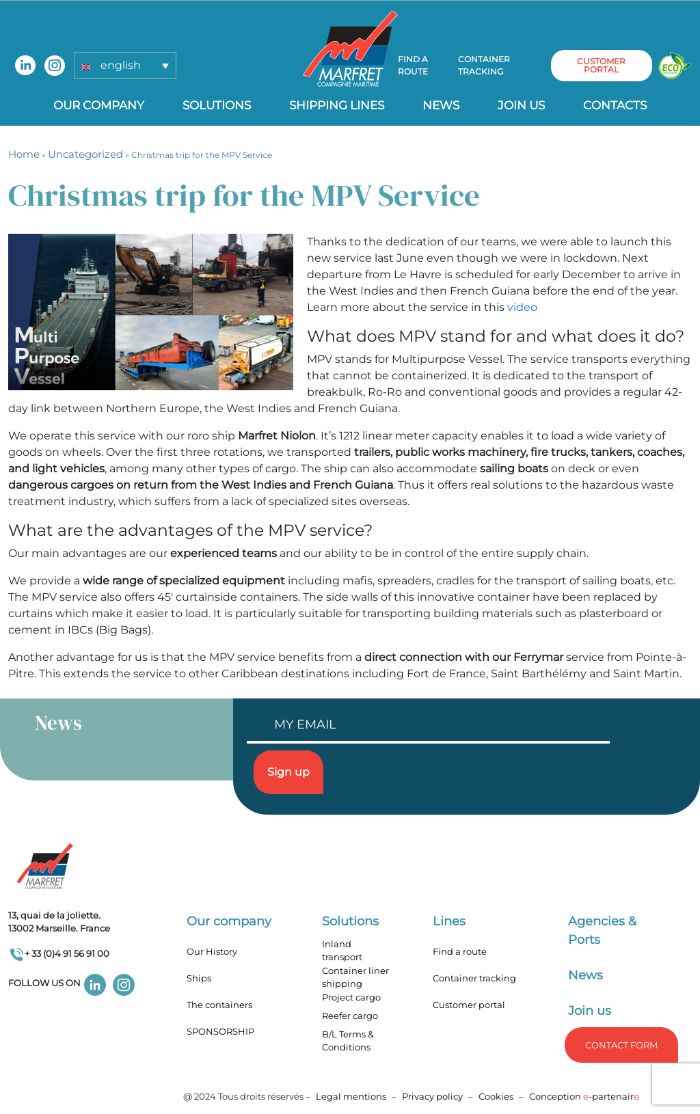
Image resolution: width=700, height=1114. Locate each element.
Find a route (413, 65)
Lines (449, 921)
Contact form (621, 1045)
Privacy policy (433, 1096)
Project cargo (351, 997)
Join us (521, 105)
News (440, 105)
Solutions (217, 105)
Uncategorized (85, 154)
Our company (98, 105)
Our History (212, 951)
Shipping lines (336, 105)
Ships (199, 978)
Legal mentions (351, 1096)
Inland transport (342, 950)
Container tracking (484, 65)
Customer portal (469, 1004)
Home (24, 154)
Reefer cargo (350, 1015)
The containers (219, 1004)
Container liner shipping (355, 977)
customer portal (601, 65)
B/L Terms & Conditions (348, 1041)
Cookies (496, 1096)
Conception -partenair (584, 1096)
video (522, 307)
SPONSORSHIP (220, 1031)
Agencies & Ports (602, 930)
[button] (125, 65)
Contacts (615, 105)
